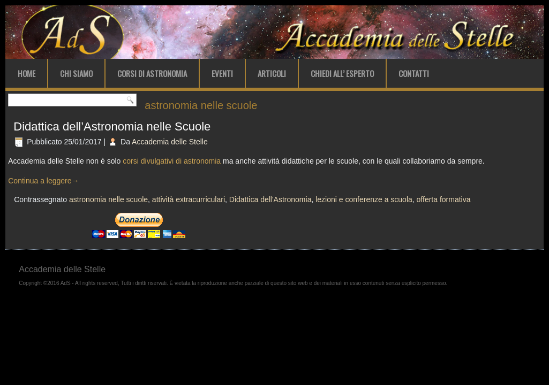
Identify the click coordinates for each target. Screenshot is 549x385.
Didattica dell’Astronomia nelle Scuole (111, 126)
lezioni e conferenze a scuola (363, 199)
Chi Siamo (76, 73)
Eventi (222, 73)
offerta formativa (444, 199)
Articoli (272, 73)
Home (26, 73)
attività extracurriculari (188, 199)
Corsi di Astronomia (152, 73)
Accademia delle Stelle (170, 141)
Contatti (413, 73)
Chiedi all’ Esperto (342, 73)
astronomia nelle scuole (108, 199)
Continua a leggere (43, 180)
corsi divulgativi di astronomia (172, 161)
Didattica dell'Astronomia (270, 199)
